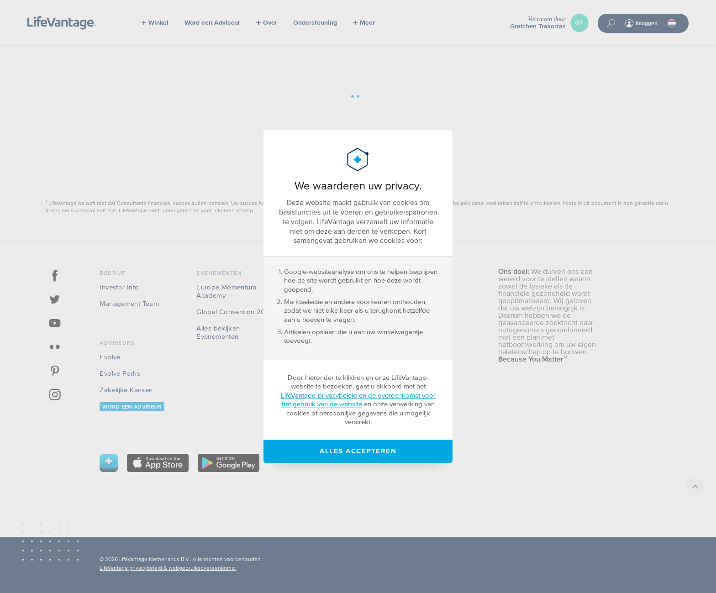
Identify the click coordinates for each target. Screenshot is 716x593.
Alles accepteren (358, 451)
